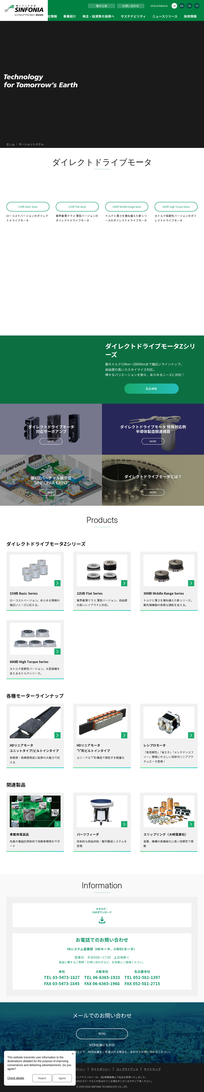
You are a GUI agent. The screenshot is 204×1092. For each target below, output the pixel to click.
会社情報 (50, 16)
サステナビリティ (133, 16)
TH (196, 5)
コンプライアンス (127, 1069)
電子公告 (101, 6)
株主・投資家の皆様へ (98, 16)
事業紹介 (69, 16)
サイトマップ (152, 1069)
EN (181, 5)
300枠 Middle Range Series (126, 206)
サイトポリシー (101, 1069)
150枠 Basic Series (27, 206)
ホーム (10, 144)
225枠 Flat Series (77, 206)
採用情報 (190, 16)
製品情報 (151, 389)
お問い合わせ (130, 6)
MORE (102, 1034)
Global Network (159, 5)
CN (189, 5)
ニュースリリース (165, 16)
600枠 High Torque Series (176, 206)
